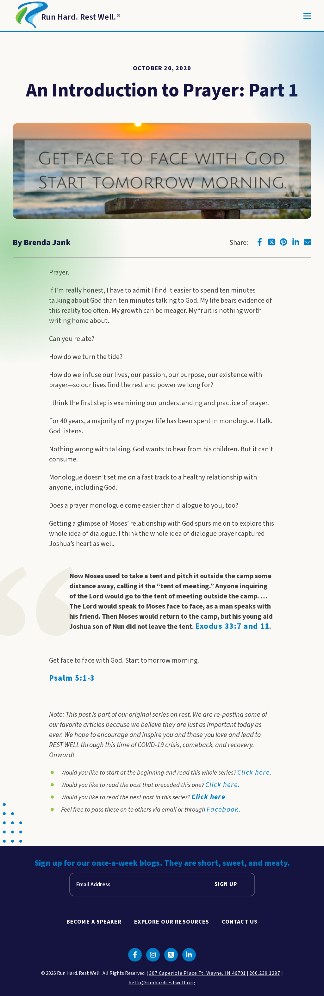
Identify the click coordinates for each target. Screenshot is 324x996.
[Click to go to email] (307, 242)
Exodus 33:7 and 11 (232, 626)
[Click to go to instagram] (153, 955)
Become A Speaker (94, 922)
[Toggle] (307, 16)
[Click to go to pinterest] (283, 242)
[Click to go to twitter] (271, 242)
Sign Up (226, 884)
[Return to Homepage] (66, 16)
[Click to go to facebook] (259, 242)
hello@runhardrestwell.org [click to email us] (162, 982)
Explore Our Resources (171, 922)
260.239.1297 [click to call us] (264, 973)
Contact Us (240, 922)
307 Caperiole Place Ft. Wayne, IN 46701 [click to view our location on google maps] (197, 973)
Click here (208, 797)
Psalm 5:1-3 (72, 678)
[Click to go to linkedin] (295, 242)
